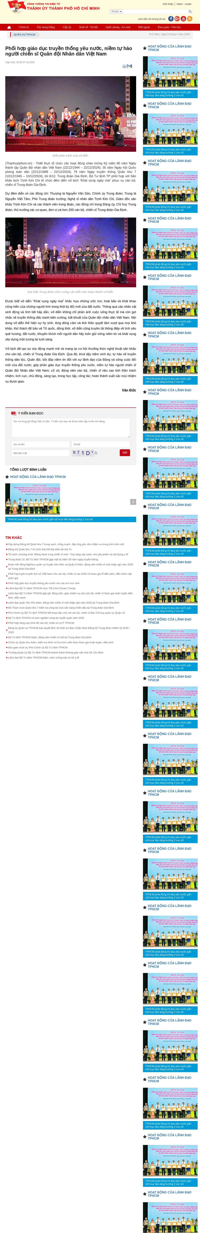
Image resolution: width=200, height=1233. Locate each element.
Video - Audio (183, 4)
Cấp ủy (67, 27)
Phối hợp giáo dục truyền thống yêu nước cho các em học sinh (43, 583)
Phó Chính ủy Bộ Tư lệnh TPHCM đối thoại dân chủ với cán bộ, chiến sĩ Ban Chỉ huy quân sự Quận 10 (66, 612)
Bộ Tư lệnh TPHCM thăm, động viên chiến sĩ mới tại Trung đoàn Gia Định (49, 637)
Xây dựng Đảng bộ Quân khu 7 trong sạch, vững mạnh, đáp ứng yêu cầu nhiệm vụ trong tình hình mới (66, 544)
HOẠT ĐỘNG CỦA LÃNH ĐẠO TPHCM (38, 477)
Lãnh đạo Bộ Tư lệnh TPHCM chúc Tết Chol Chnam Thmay (41, 588)
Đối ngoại (144, 27)
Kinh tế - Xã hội (88, 27)
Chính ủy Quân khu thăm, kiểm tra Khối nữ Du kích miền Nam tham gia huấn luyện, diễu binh (60, 642)
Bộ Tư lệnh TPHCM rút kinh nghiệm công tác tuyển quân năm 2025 (46, 617)
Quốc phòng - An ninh (118, 27)
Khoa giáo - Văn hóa (169, 27)
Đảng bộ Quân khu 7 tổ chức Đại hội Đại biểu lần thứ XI (39, 549)
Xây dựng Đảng (46, 27)
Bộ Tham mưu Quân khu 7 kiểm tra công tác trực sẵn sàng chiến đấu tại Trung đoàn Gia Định (61, 607)
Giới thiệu (167, 4)
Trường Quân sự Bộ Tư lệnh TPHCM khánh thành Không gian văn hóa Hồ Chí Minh (55, 652)
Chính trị (24, 27)
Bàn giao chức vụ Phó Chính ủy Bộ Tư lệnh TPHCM (38, 647)
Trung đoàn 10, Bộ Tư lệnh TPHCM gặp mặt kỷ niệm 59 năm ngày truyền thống (53, 559)
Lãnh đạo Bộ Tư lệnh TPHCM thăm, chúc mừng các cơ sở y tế (43, 657)
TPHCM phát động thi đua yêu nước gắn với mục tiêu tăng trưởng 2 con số (50, 519)
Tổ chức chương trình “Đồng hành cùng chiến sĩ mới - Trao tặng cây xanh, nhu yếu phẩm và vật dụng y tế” (68, 554)
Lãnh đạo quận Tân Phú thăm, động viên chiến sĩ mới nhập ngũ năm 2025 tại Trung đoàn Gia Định (63, 602)
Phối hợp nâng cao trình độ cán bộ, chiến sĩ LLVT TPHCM (41, 622)
